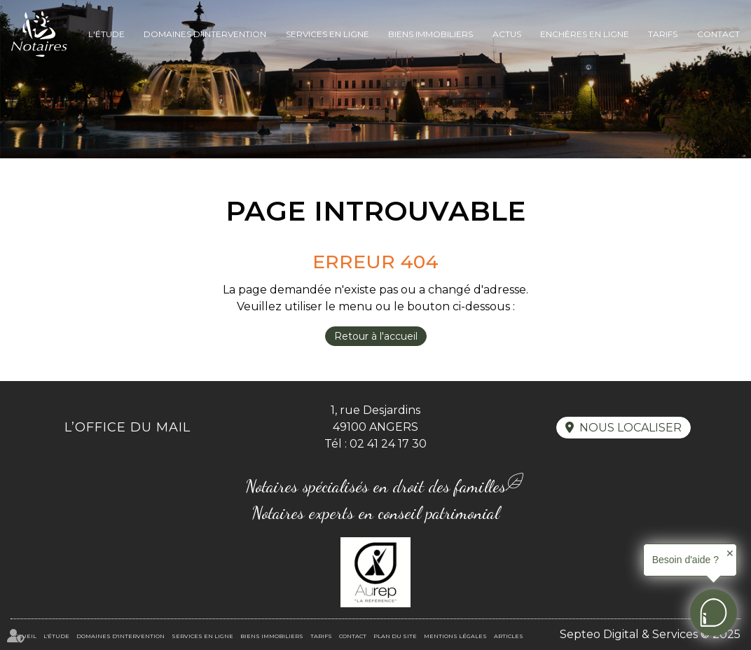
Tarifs (662, 34)
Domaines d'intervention (205, 34)
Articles (508, 635)
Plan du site (395, 635)
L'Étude (106, 34)
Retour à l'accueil (376, 336)
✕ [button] (730, 553)
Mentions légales (455, 635)
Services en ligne (327, 34)
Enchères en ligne (584, 34)
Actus (506, 34)
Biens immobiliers (430, 34)
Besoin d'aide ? (685, 559)
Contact (718, 34)
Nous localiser (630, 427)
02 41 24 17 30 (388, 443)
